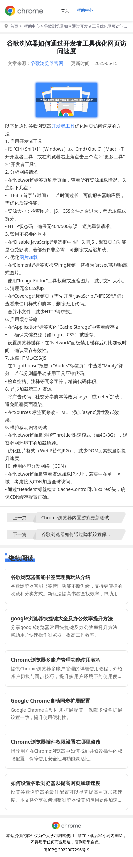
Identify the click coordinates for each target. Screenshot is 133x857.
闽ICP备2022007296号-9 (66, 850)
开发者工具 (63, 126)
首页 (65, 10)
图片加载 (28, 257)
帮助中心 (85, 10)
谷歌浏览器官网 (47, 63)
